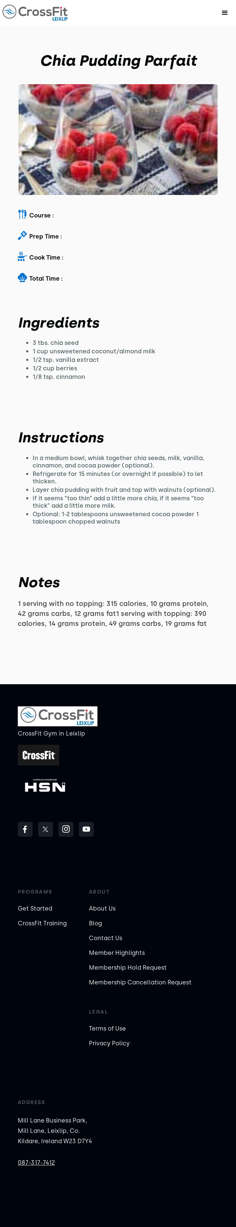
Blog (95, 923)
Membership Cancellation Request (140, 982)
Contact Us (105, 938)
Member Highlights (117, 952)
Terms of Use (107, 1028)
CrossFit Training (42, 923)
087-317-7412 (36, 1162)
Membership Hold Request (128, 967)
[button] (225, 13)
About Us (102, 908)
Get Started (35, 908)
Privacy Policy (109, 1043)
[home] (35, 13)
